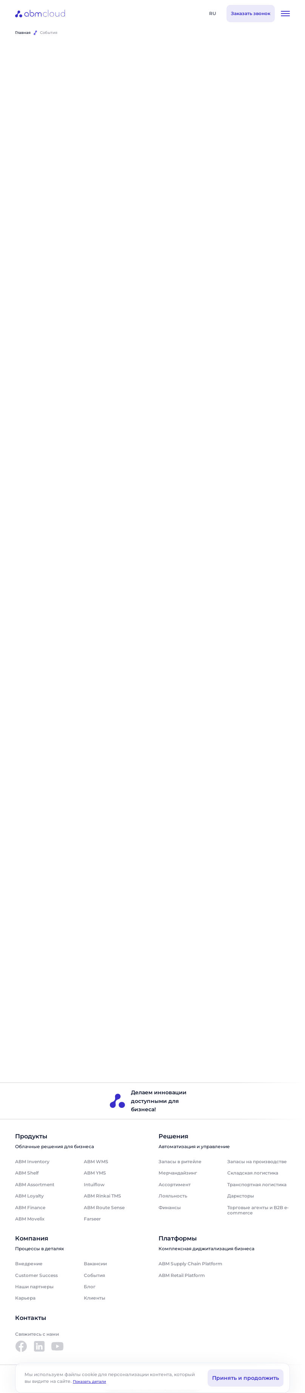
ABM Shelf (27, 1173)
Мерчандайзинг (178, 1173)
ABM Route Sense (104, 1208)
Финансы (170, 1208)
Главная (23, 32)
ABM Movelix (30, 1219)
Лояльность (173, 1196)
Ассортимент (175, 1185)
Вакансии (95, 1264)
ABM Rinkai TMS (102, 1196)
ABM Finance (30, 1208)
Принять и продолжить (245, 1378)
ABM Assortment (34, 1185)
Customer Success (36, 1275)
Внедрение (29, 1264)
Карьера (25, 1298)
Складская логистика (252, 1173)
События (94, 1275)
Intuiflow (94, 1185)
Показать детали (89, 1381)
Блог (90, 1287)
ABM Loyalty (29, 1196)
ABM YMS (95, 1173)
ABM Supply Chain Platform (190, 1264)
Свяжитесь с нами (37, 1335)
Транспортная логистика (257, 1185)
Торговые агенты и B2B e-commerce (258, 1210)
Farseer (92, 1219)
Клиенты (94, 1298)
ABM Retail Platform (182, 1275)
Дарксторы (240, 1196)
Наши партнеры (34, 1287)
